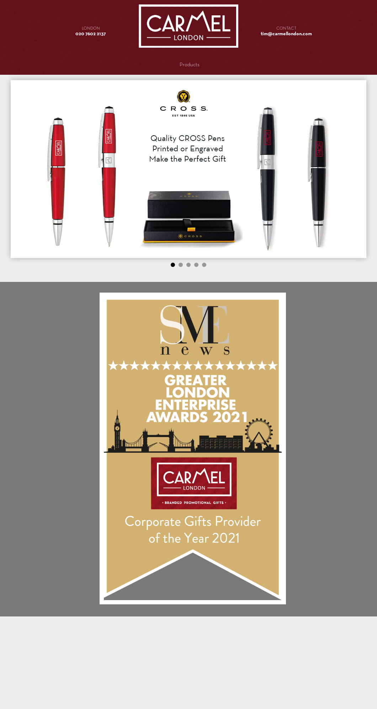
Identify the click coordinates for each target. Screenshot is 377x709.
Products (190, 64)
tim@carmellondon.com (286, 34)
